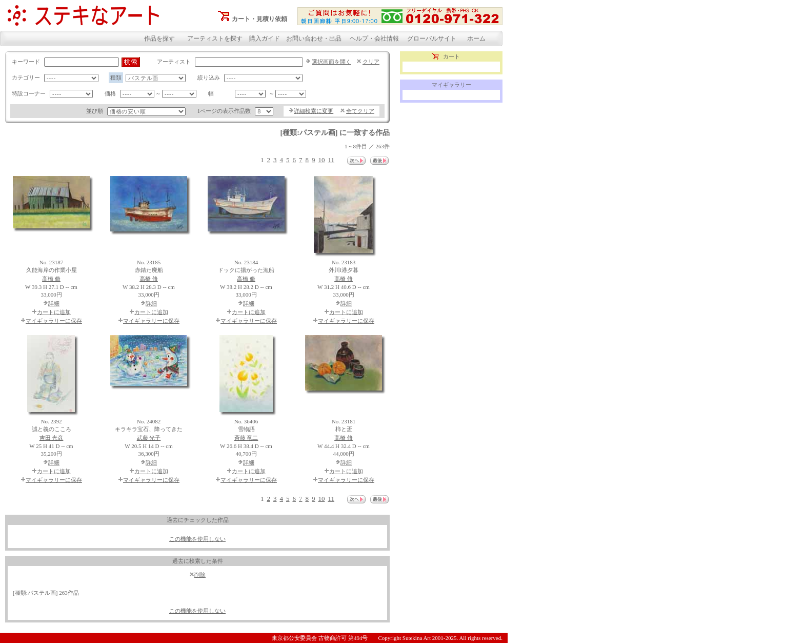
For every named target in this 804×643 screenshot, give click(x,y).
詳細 (53, 303)
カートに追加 (54, 312)
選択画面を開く (331, 62)
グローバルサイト (431, 38)
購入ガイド (264, 38)
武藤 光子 (149, 438)
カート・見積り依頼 (259, 19)
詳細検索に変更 (313, 111)
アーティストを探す (215, 38)
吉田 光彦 (51, 438)
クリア (371, 62)
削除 (200, 575)
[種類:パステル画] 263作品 (46, 593)
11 (331, 160)
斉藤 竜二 (246, 438)
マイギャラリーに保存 (54, 321)
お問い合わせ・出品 (313, 38)
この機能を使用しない (197, 539)
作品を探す (159, 38)
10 (321, 160)
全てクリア (360, 111)
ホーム (476, 38)
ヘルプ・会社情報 (374, 38)
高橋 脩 (51, 279)
